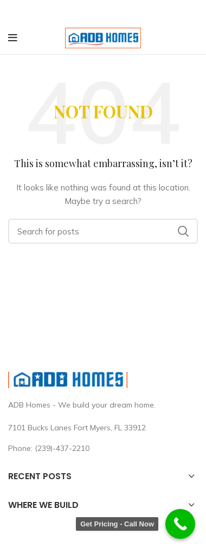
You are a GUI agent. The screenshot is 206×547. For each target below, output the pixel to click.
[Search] (103, 231)
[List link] (103, 448)
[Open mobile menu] (13, 38)
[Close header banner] (192, 11)
